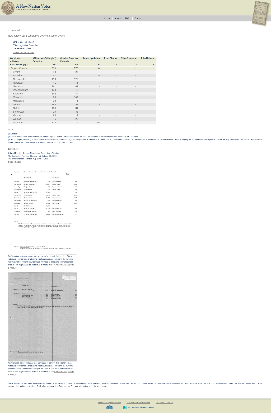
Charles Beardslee (69, 58)
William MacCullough (43, 58)
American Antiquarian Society (109, 403)
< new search (14, 30)
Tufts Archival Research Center (138, 403)
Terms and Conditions (164, 403)
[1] (55, 58)
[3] (27, 64)
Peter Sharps (110, 58)
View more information (23, 52)
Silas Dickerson (129, 58)
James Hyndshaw (91, 58)
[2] (24, 64)
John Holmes (147, 58)
